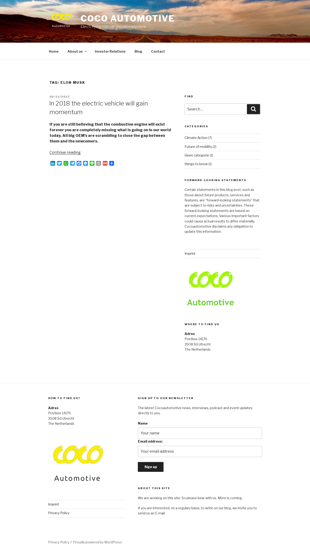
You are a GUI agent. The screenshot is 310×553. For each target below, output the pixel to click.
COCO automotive (128, 18)
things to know (196, 164)
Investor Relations (110, 51)
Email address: (150, 441)
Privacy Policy (58, 513)
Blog (138, 51)
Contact (158, 51)
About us (77, 51)
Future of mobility (198, 147)
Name (143, 423)
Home (54, 51)
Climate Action (196, 138)
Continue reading (65, 152)
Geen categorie (197, 155)
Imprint (190, 253)
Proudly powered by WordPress (97, 542)
